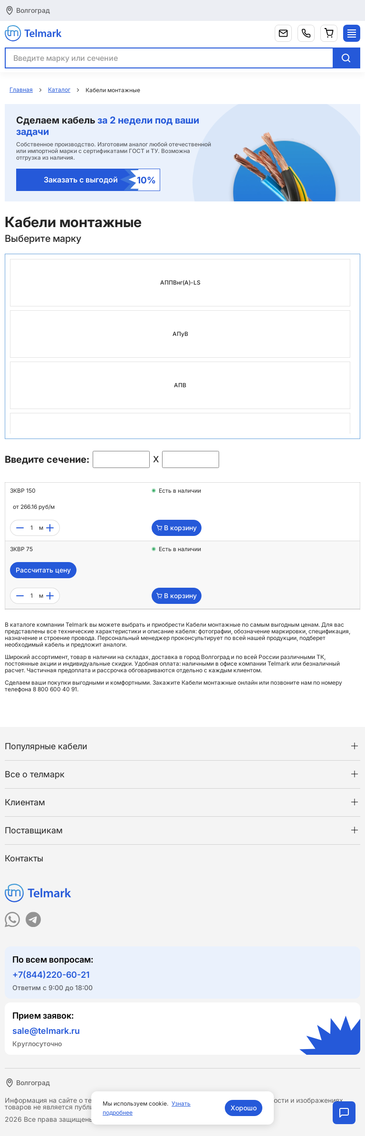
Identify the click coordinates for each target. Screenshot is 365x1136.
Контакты (24, 858)
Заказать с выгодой (100, 179)
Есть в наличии (180, 490)
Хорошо (244, 1108)
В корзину (176, 528)
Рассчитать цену (43, 570)
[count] (31, 528)
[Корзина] (328, 33)
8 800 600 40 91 (55, 689)
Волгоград (33, 10)
